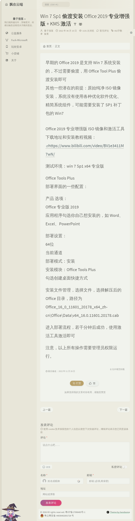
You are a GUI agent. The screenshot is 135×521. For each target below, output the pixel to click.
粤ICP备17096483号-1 (75, 512)
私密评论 (116, 467)
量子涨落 (48, 30)
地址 (43, 488)
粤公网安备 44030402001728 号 (59, 515)
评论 (43, 437)
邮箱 (90, 475)
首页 (47, 46)
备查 (46, 33)
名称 (43, 475)
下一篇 (123, 409)
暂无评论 (104, 30)
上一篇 (47, 409)
